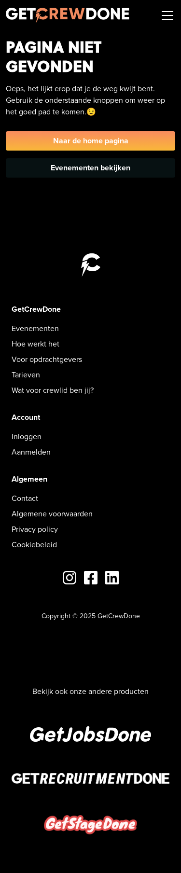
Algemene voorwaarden (52, 513)
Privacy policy (35, 529)
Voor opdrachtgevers (47, 359)
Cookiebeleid (34, 544)
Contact (25, 498)
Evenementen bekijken (90, 167)
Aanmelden (31, 451)
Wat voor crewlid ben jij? (53, 390)
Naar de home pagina (90, 140)
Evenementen (35, 328)
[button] (165, 15)
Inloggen (27, 436)
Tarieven (26, 374)
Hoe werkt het (35, 343)
